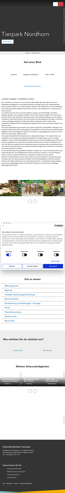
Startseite (27, 53)
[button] (8, 42)
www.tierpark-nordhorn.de (32, 86)
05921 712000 (49, 74)
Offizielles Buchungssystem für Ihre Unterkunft (16, 471)
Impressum (16, 483)
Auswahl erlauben (32, 266)
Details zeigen (55, 261)
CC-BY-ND (20, 381)
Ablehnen (12, 266)
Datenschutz (9, 483)
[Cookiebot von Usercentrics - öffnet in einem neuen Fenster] (55, 226)
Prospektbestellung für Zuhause (13, 474)
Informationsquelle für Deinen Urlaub (14, 468)
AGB (4, 483)
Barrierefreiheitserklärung (26, 483)
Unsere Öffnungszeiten (11, 477)
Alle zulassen (53, 266)
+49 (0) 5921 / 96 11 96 (12, 454)
